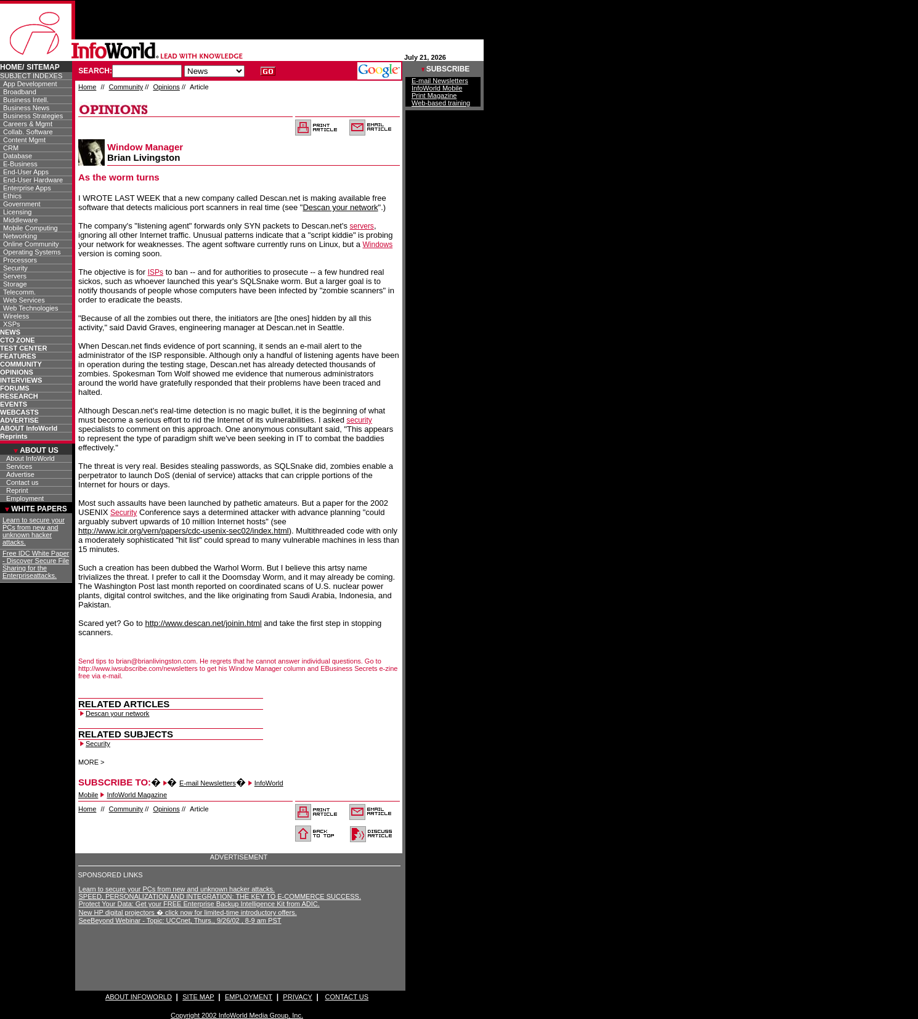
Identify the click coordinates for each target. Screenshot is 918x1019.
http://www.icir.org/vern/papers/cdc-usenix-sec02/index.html (183, 530)
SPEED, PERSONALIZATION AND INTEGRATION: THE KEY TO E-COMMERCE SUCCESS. (220, 896)
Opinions (166, 87)
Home (87, 87)
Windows (378, 244)
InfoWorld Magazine (137, 794)
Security (123, 512)
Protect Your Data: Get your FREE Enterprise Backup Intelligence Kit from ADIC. (199, 903)
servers (362, 226)
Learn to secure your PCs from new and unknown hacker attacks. (177, 889)
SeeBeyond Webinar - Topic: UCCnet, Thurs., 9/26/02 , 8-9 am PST (180, 920)
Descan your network (340, 207)
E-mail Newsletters (207, 783)
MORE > (91, 762)
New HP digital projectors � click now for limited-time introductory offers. (188, 912)
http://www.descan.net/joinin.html (203, 623)
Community (126, 87)
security (359, 420)
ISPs (155, 272)
